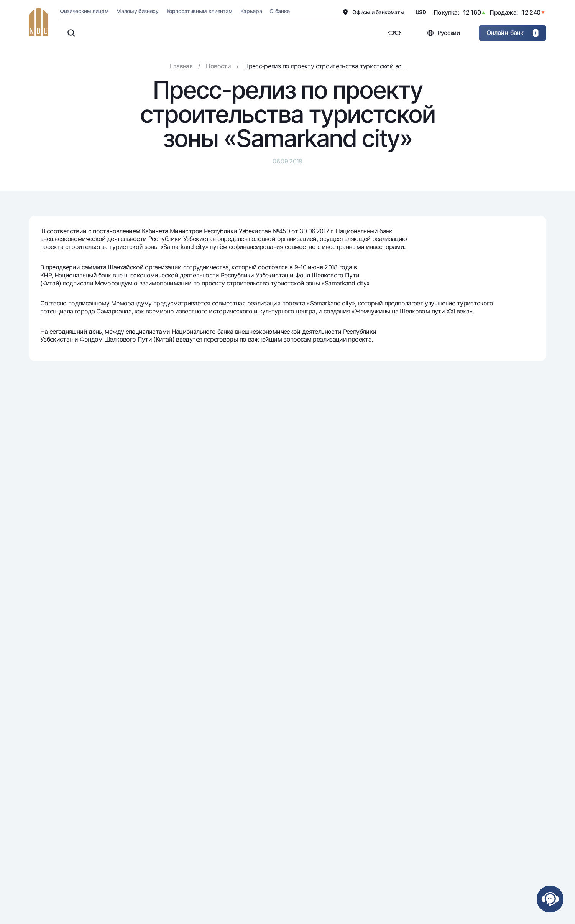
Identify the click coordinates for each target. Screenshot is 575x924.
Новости (218, 66)
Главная (181, 66)
